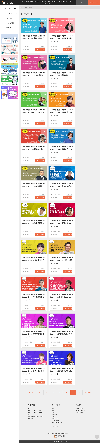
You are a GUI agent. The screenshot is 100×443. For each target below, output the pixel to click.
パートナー (47, 3)
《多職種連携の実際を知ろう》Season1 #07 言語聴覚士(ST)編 (61, 112)
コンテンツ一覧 (28, 7)
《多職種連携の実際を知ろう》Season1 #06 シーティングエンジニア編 (34, 112)
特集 (31, 1)
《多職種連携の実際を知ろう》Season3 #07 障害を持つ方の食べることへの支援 (61, 223)
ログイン (82, 2)
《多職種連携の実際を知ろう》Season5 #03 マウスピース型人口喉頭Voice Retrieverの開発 (61, 260)
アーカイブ (55, 1)
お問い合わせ (10, 28)
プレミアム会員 (40, 49)
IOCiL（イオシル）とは (10, 8)
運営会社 (30, 418)
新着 (27, 1)
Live (49, 1)
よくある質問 (10, 23)
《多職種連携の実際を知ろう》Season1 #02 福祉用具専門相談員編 (34, 38)
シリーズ (36, 1)
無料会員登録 (94, 2)
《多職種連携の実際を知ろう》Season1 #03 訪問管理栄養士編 (61, 38)
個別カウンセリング (57, 422)
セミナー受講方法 (9, 18)
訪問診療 (43, 1)
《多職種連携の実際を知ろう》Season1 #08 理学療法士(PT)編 (34, 149)
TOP (23, 1)
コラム (70, 1)
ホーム (30, 409)
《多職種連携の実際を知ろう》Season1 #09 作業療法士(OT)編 (61, 149)
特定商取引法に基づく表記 (35, 416)
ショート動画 (63, 1)
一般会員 (41, 46)
